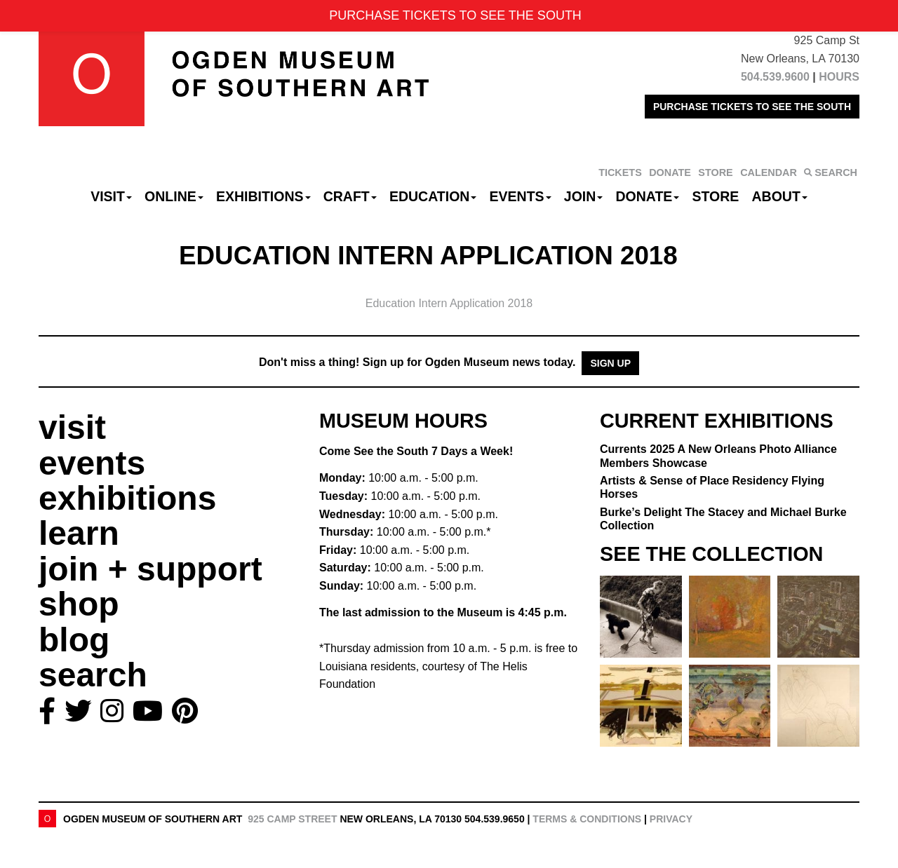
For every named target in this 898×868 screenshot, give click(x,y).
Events (520, 196)
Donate (647, 196)
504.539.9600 (775, 77)
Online (174, 196)
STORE (715, 172)
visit (72, 427)
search (93, 674)
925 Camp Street (292, 819)
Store (715, 196)
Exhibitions (263, 196)
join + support (150, 569)
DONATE (670, 172)
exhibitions (127, 498)
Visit (111, 196)
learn (79, 533)
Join (583, 196)
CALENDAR (768, 172)
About (779, 196)
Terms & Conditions (586, 819)
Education (432, 196)
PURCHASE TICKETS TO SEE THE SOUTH (752, 106)
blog (74, 639)
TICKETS (620, 172)
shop (79, 604)
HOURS (839, 77)
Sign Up (610, 363)
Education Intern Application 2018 (449, 303)
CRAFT (350, 196)
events (92, 463)
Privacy (671, 819)
